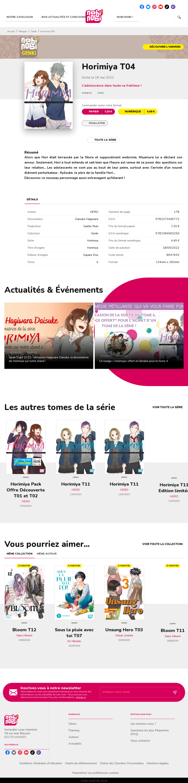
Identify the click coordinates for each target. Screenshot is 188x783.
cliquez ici (81, 697)
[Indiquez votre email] (135, 692)
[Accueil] (94, 16)
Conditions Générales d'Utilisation (40, 763)
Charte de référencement (81, 763)
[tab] (21, 17)
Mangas (23, 31)
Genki (34, 31)
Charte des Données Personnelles (122, 763)
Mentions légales (158, 763)
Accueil (11, 31)
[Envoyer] (174, 692)
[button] (163, 47)
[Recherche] (179, 17)
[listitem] (142, 7)
